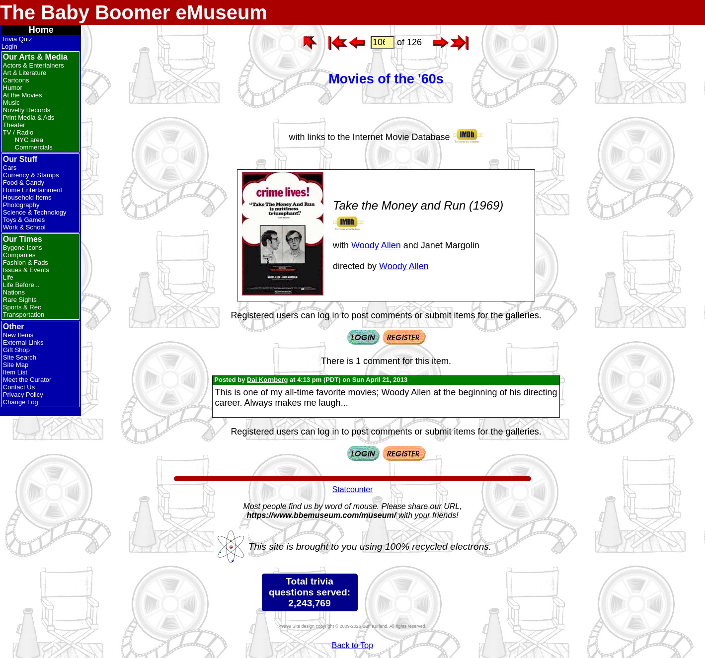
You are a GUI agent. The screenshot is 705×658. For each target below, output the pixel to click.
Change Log (20, 402)
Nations (14, 292)
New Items (18, 335)
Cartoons (16, 80)
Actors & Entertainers (33, 65)
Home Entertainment (32, 190)
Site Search (19, 357)
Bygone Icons (22, 247)
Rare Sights (20, 299)
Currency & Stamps (31, 175)
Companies (19, 255)
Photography (21, 205)
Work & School (24, 227)
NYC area (29, 140)
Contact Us (19, 387)
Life (8, 277)
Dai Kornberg (267, 379)
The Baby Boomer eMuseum (133, 12)
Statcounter (352, 489)
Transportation (23, 314)
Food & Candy (23, 182)
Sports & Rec (22, 307)
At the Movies (22, 95)
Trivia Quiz (16, 39)
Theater (14, 125)
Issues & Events (26, 270)
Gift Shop (16, 350)
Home (41, 30)
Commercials (34, 147)
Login (9, 46)
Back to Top (352, 645)
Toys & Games (24, 219)
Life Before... (21, 285)
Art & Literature (24, 72)
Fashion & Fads (25, 262)
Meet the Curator (27, 379)
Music (11, 102)
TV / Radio (18, 132)
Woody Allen (376, 245)
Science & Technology (35, 212)
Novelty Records (26, 110)
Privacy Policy (23, 394)
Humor (12, 87)
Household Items (27, 197)
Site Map (15, 364)
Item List (15, 372)
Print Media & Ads (28, 117)
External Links (23, 342)
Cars (9, 167)
